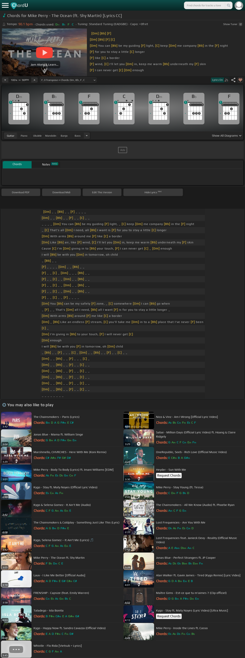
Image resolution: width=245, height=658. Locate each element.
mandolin (50, 135)
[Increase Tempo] (34, 80)
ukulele (37, 135)
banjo (64, 135)
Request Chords (168, 475)
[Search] (228, 5)
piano (24, 135)
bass (78, 135)
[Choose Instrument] (87, 136)
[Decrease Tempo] (5, 80)
